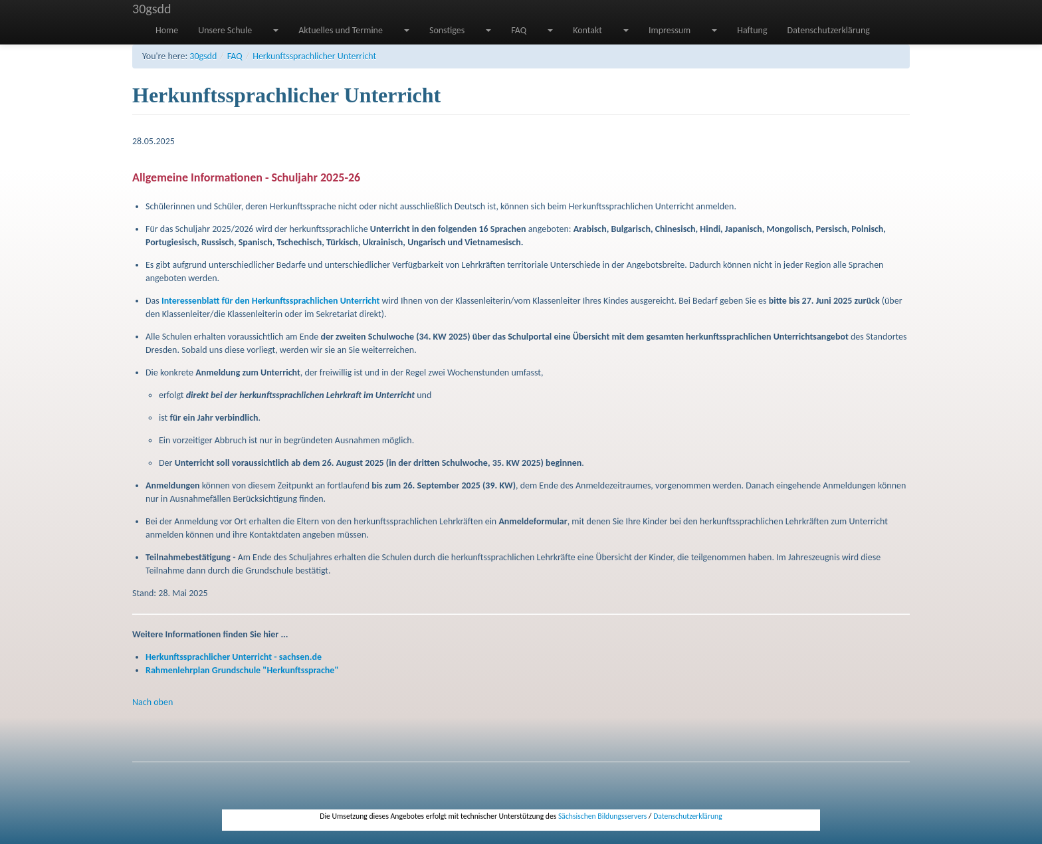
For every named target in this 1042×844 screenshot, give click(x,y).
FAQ (518, 30)
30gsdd (151, 9)
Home (167, 30)
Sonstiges (447, 30)
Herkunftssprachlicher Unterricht (314, 56)
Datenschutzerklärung (828, 30)
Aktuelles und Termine (340, 30)
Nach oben (152, 702)
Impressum (669, 30)
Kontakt (587, 30)
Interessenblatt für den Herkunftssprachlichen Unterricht (270, 300)
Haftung (752, 30)
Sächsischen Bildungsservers (602, 816)
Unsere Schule (225, 30)
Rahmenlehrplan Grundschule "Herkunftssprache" (242, 670)
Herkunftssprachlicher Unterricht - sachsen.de (234, 657)
